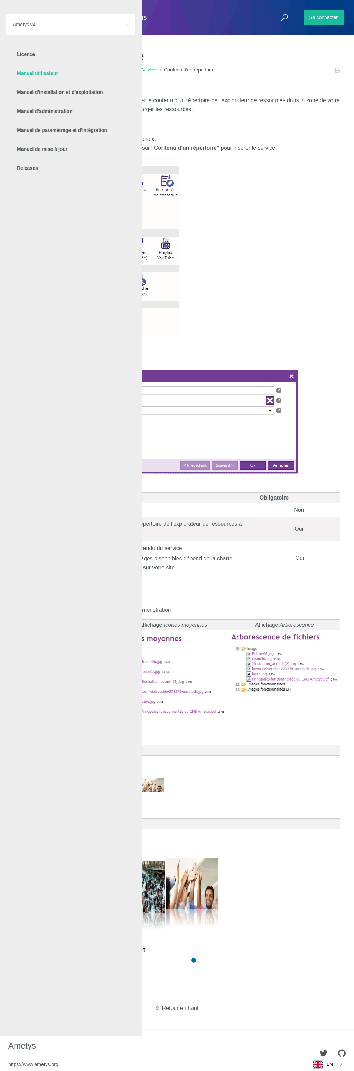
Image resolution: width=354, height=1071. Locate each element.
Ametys (33, 1054)
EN (323, 1064)
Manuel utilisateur (76, 70)
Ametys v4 (43, 70)
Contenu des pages (117, 70)
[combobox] (328, 1064)
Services (149, 70)
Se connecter (323, 17)
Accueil (20, 70)
